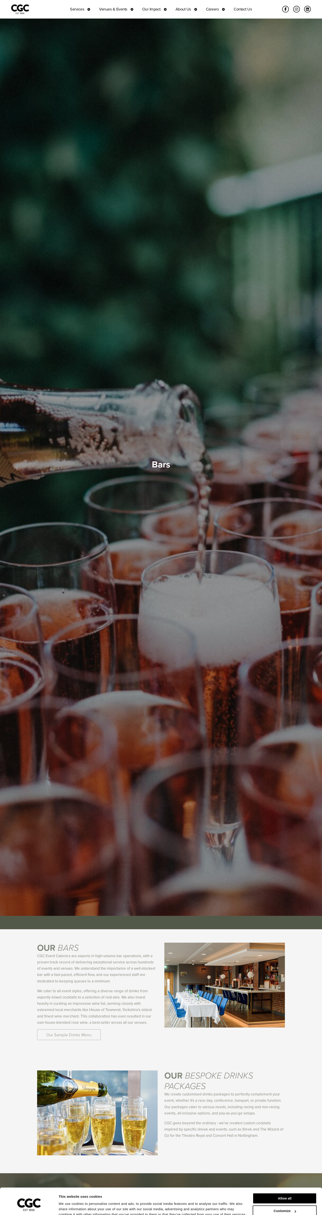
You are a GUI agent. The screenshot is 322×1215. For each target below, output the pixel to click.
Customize (285, 1190)
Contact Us (243, 9)
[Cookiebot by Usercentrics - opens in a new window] (29, 1206)
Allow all (285, 1178)
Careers (212, 9)
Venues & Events (113, 9)
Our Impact (151, 9)
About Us (183, 9)
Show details (69, 1206)
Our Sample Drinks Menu (68, 1035)
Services (77, 9)
